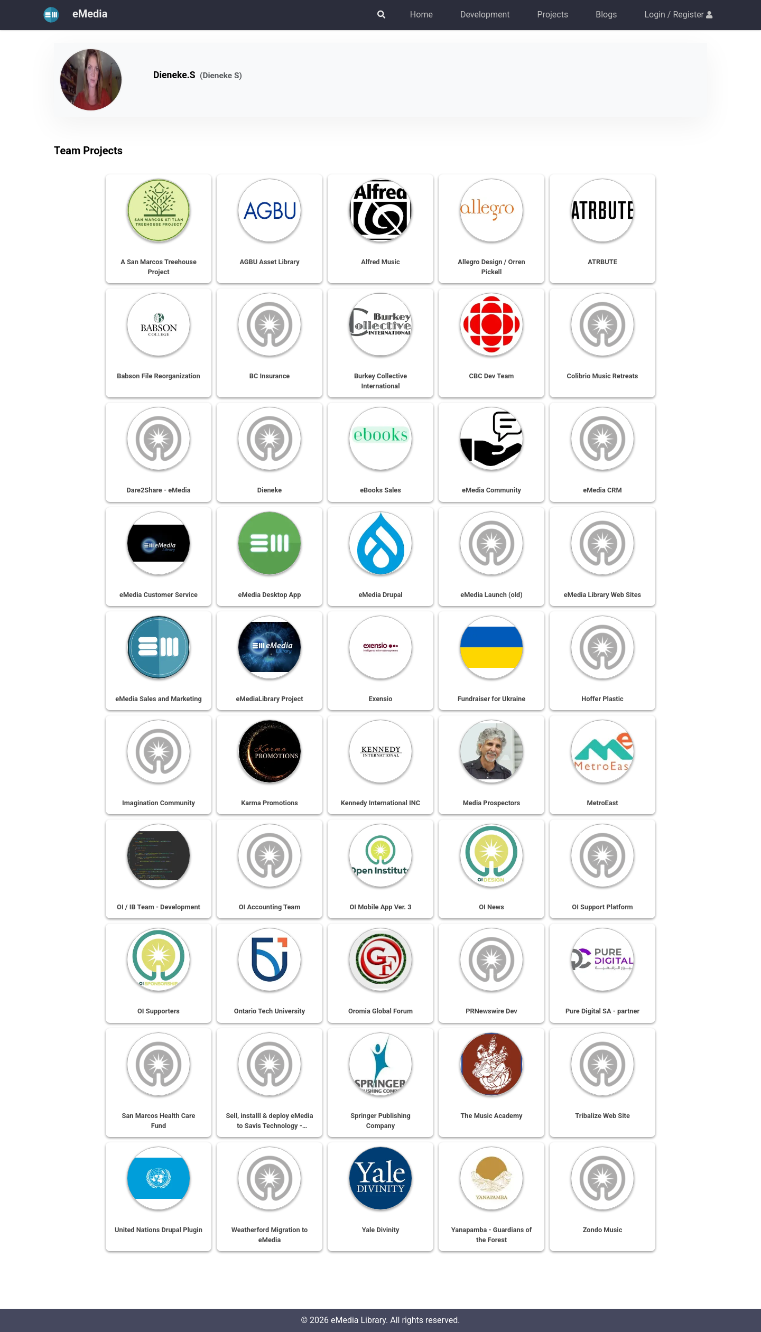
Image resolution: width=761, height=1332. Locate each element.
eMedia (72, 15)
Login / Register (678, 15)
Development (485, 15)
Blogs (606, 15)
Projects (553, 15)
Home (421, 15)
